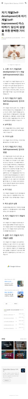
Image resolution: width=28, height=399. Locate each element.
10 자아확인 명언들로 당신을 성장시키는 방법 (9, 321)
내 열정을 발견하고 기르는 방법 (9, 324)
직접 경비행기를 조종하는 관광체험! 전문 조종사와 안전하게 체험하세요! (9, 295)
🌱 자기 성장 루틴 (7, 309)
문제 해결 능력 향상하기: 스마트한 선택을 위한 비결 (9, 328)
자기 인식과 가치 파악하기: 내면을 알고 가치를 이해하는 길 (9, 318)
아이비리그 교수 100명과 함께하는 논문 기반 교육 (9, 284)
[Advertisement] (14, 266)
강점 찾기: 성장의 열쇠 (8, 314)
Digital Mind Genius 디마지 (10, 370)
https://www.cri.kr (8, 279)
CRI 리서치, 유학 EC (9, 281)
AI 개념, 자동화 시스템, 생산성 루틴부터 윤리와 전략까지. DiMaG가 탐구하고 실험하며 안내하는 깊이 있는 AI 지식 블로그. (11, 375)
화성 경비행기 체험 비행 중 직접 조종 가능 (9, 292)
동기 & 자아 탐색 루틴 (15, 309)
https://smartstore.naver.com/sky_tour (12, 290)
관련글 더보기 (23, 338)
